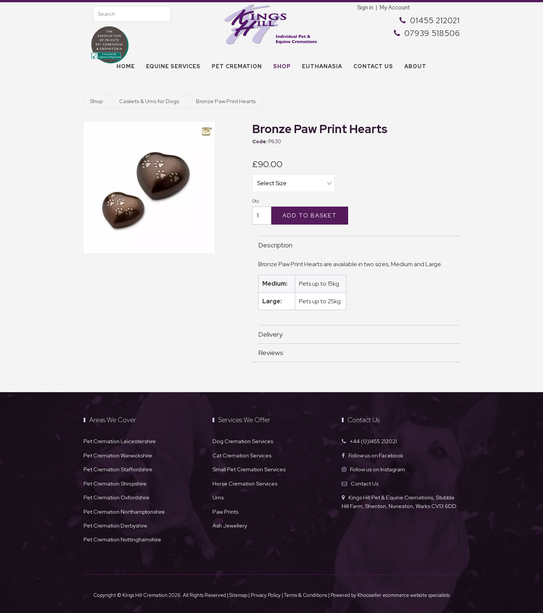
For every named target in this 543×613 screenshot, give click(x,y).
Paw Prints (225, 510)
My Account (395, 7)
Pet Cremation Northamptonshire (124, 510)
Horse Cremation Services (244, 482)
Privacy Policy (266, 594)
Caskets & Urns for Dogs (149, 101)
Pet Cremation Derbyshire (115, 524)
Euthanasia (322, 66)
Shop (282, 66)
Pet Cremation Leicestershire (120, 439)
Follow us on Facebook (376, 453)
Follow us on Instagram (377, 467)
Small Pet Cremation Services (249, 467)
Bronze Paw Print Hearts (226, 101)
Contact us (373, 66)
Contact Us (364, 482)
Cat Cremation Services (241, 453)
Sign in (365, 7)
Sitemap (238, 594)
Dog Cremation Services (242, 439)
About (415, 66)
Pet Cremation (237, 66)
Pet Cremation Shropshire (115, 482)
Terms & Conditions (306, 594)
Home (126, 66)
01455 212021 (435, 20)
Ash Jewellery (229, 524)
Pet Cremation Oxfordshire (117, 495)
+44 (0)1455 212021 (373, 439)
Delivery (355, 332)
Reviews (355, 351)
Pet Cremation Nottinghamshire (122, 537)
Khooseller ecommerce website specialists (404, 594)
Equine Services (173, 66)
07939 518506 (432, 33)
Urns (218, 495)
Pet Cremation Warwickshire (118, 453)
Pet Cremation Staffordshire (118, 467)
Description (355, 243)
